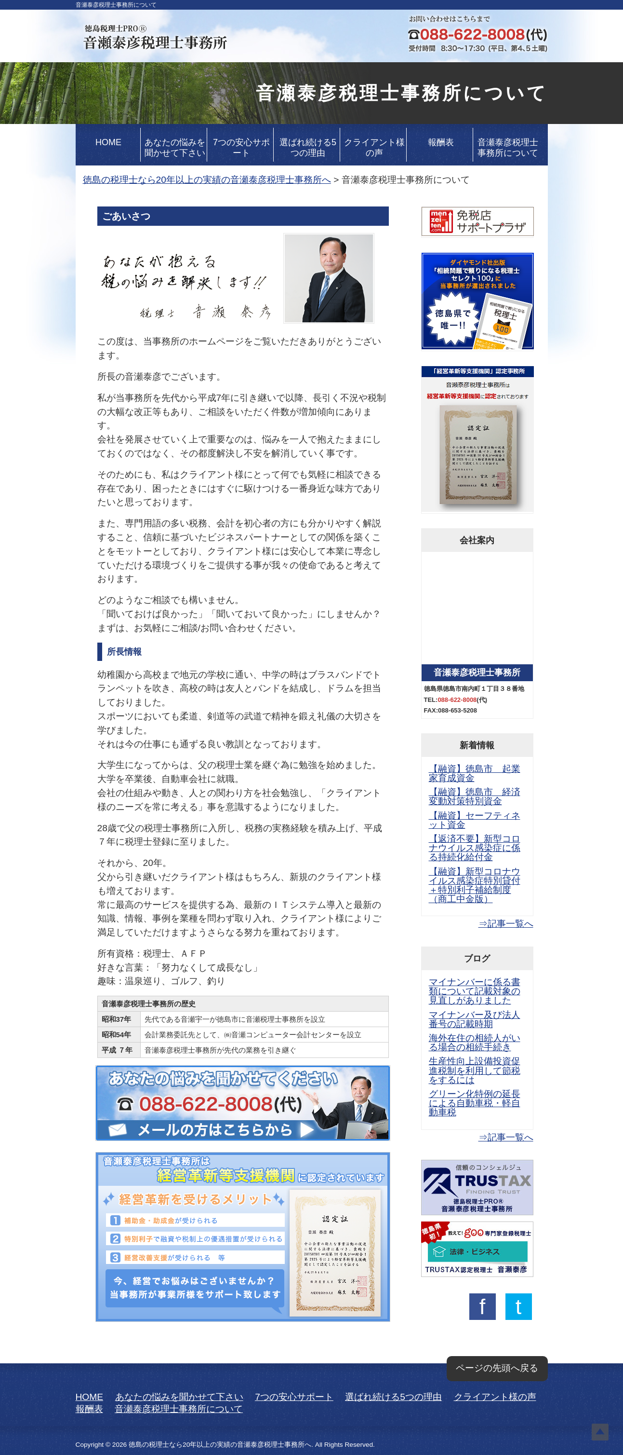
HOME (108, 142)
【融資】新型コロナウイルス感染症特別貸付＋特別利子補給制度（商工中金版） (474, 885)
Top (600, 1432)
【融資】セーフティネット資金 (474, 820)
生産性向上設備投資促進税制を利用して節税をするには (474, 1070)
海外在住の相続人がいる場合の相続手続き (474, 1042)
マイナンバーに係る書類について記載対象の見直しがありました (474, 991)
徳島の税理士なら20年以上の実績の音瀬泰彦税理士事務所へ (207, 180)
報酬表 (441, 142)
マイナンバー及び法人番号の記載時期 (474, 1019)
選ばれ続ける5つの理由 (307, 147)
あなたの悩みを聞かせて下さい (175, 147)
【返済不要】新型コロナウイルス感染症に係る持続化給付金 (474, 848)
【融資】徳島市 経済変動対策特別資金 (474, 796)
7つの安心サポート (241, 147)
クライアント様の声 (374, 147)
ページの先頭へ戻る (497, 1368)
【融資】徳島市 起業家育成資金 (474, 773)
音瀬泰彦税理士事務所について (507, 147)
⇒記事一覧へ (505, 924)
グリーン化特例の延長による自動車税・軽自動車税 (474, 1103)
